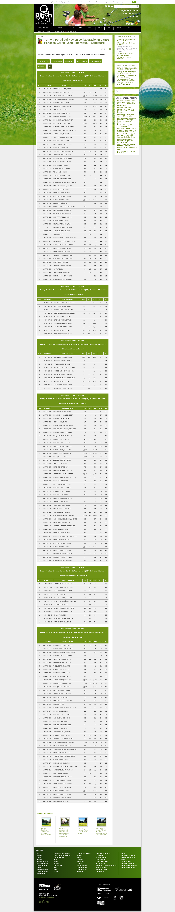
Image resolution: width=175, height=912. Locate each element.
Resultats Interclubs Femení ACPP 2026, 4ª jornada (83, 831)
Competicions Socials (58, 31)
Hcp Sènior (41, 66)
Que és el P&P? (101, 863)
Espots (118, 28)
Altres (100, 28)
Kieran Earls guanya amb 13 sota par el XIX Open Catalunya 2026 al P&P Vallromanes (64, 832)
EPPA (55, 869)
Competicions (43, 28)
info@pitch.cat (42, 897)
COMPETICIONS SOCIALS (125, 36)
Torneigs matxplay (42, 861)
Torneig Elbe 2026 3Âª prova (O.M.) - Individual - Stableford (126, 79)
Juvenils (56, 863)
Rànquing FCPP (59, 857)
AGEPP (56, 871)
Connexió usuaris (42, 871)
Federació (58, 28)
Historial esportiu (42, 863)
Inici (43, 31)
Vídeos (39, 867)
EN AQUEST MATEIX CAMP (126, 65)
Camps (90, 28)
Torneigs (39, 859)
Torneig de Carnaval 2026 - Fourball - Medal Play (125, 83)
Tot (50, 66)
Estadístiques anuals (128, 867)
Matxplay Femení (101, 857)
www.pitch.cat (50, 897)
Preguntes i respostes (128, 857)
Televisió (79, 855)
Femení (56, 859)
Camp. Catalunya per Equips (63, 855)
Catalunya (80, 859)
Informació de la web (128, 855)
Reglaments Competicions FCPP (106, 865)
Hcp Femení (69, 61)
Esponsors (80, 861)
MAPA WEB (39, 850)
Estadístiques (100, 871)
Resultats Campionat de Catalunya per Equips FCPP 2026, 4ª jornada (125, 140)
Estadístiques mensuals (129, 865)
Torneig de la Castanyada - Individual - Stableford (125, 54)
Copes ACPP (58, 865)
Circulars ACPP (81, 867)
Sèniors (56, 861)
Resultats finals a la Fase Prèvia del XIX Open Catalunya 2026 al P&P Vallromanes (101, 832)
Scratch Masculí (43, 61)
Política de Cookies (44, 902)
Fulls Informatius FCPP (103, 853)
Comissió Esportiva (102, 861)
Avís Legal (42, 900)
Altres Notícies (100, 859)
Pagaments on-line (43, 869)
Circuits (79, 863)
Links (123, 853)
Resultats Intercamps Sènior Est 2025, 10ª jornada (126, 125)
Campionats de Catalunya (62, 853)
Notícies (48, 31)
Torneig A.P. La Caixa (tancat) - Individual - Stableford (126, 76)
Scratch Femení (57, 61)
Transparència (125, 861)
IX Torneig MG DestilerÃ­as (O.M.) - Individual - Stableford (127, 68)
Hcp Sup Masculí (95, 61)
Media (109, 28)
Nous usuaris (41, 873)
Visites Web (99, 855)
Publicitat (80, 871)
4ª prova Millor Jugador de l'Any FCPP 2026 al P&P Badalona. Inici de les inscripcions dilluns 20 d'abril (127, 147)
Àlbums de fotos (42, 865)
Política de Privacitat (44, 901)
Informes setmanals (127, 863)
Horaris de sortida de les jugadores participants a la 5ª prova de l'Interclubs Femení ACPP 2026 (126, 110)
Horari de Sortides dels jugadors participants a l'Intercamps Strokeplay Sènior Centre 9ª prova (126, 120)
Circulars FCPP (81, 869)
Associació (71, 28)
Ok (134, 2)
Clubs (81, 28)
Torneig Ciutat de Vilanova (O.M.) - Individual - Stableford (127, 72)
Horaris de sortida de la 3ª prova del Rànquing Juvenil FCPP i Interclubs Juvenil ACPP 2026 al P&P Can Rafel (126, 103)
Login (128, 28)
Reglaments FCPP (101, 869)
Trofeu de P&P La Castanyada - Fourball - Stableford (126, 40)
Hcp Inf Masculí (82, 61)
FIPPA (55, 867)
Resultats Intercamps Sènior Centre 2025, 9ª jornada (125, 115)
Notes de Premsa (101, 867)
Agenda (39, 857)
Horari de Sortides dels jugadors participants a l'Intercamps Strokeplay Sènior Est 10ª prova (126, 135)
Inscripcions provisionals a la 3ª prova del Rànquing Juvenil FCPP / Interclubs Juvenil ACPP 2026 (127, 130)
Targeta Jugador (82, 865)
